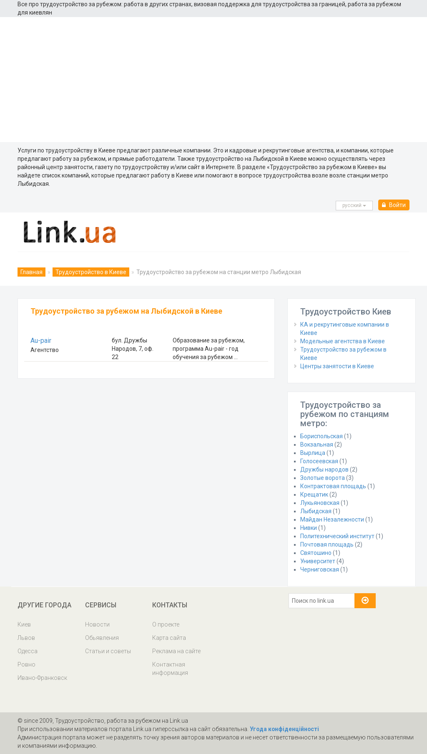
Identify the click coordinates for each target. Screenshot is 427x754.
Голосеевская (319, 461)
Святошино (316, 552)
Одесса (28, 651)
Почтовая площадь (327, 544)
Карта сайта (169, 637)
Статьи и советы (108, 651)
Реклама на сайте (176, 651)
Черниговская (319, 569)
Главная (31, 272)
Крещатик (314, 494)
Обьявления (102, 637)
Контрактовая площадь (333, 486)
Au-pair (40, 341)
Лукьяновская (319, 502)
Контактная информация (170, 668)
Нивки (308, 527)
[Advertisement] (213, 79)
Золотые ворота (322, 477)
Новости (97, 624)
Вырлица (312, 452)
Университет (317, 561)
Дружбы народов (324, 469)
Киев (24, 624)
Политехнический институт (337, 536)
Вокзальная (316, 444)
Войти (394, 205)
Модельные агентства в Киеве (342, 341)
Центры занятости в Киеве (337, 366)
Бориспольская (321, 436)
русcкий (354, 205)
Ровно (26, 664)
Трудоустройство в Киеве (90, 272)
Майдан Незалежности (332, 519)
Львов (26, 637)
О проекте (165, 624)
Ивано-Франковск (42, 677)
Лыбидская (316, 511)
